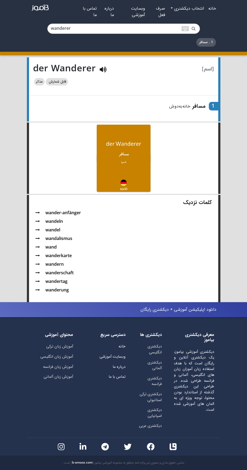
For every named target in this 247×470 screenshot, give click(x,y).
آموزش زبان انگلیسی (56, 357)
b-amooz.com (82, 462)
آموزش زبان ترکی (59, 346)
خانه (212, 8)
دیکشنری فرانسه (155, 381)
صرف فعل (160, 11)
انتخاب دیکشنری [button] (188, 8)
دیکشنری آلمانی (155, 366)
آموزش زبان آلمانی (58, 377)
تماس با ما (90, 11)
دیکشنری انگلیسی (155, 349)
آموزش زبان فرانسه (58, 367)
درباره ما (109, 11)
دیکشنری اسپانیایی (155, 413)
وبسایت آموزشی (138, 11)
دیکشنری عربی (150, 426)
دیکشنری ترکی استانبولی (150, 397)
